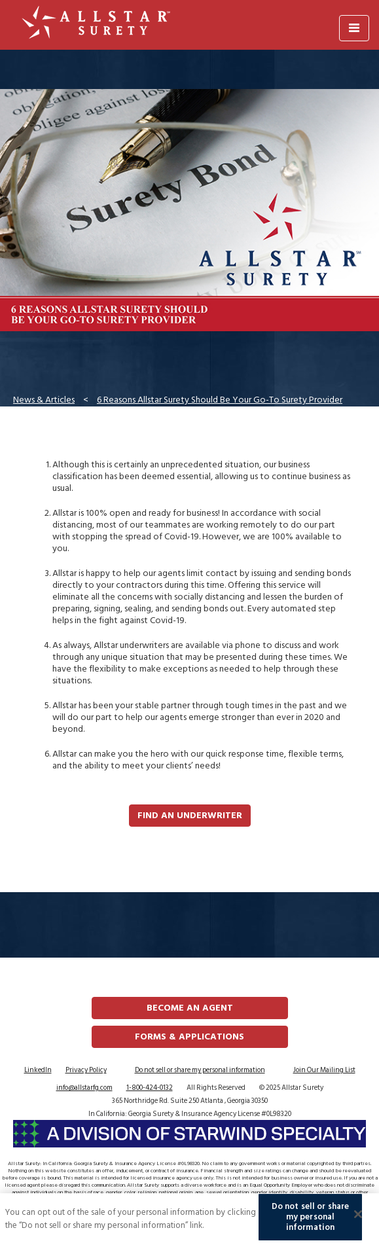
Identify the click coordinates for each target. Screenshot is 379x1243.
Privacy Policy (86, 1070)
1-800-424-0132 (149, 1088)
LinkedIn (38, 1070)
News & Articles (44, 399)
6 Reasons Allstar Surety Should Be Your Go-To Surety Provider (219, 399)
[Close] (358, 1218)
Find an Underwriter (189, 815)
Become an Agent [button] (190, 1007)
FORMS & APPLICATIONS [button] (189, 1036)
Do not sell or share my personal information (200, 1070)
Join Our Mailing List (324, 1070)
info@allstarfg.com (84, 1088)
